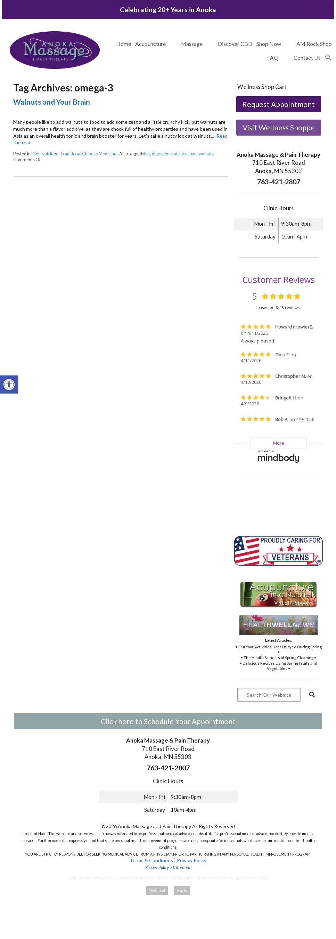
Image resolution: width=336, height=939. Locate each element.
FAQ (272, 57)
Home (123, 43)
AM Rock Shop (314, 43)
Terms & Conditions (151, 860)
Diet (35, 153)
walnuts (206, 153)
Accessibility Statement (168, 867)
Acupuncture (150, 43)
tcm (193, 153)
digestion (161, 153)
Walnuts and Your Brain (51, 101)
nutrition (179, 153)
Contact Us (307, 57)
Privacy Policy (191, 860)
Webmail (157, 890)
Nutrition (49, 153)
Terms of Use (231, 878)
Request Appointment (278, 104)
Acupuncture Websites (88, 878)
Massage (192, 43)
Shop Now (268, 43)
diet (146, 153)
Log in (182, 890)
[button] (328, 58)
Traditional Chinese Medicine (88, 153)
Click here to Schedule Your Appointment (168, 721)
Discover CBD (235, 43)
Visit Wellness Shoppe (279, 127)
